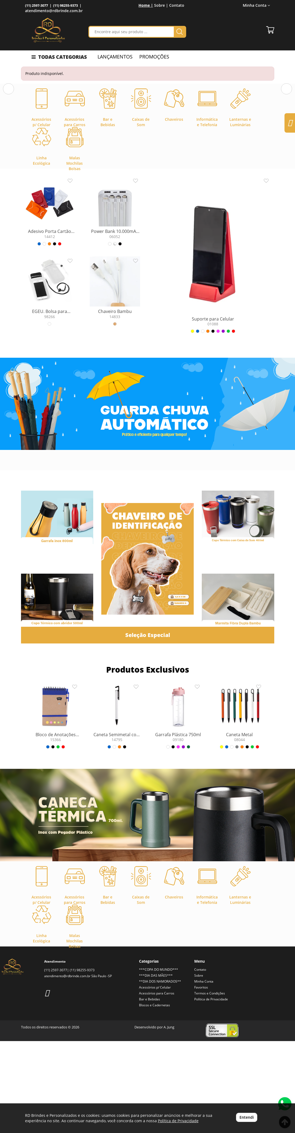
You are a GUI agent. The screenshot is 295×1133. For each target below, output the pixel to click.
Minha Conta (256, 5)
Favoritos (201, 1079)
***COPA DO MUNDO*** (158, 1061)
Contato (176, 5)
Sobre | (161, 5)
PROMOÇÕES (154, 56)
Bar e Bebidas (149, 1091)
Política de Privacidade (211, 1091)
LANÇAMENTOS (115, 56)
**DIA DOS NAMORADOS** (160, 1073)
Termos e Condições (209, 1085)
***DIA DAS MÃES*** (156, 1067)
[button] (8, 131)
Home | (145, 5)
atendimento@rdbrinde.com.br (54, 10)
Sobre (198, 1067)
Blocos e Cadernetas (154, 1097)
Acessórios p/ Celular (155, 1079)
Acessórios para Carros (156, 1085)
